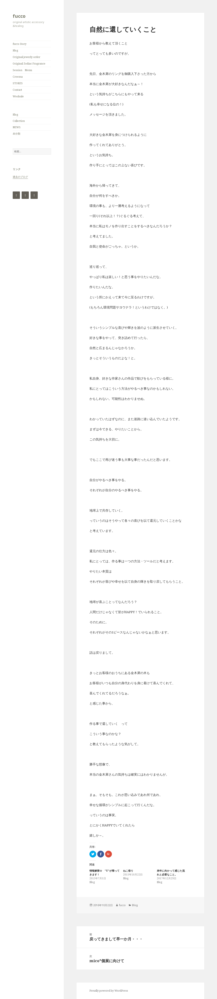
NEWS (17, 127)
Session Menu (22, 70)
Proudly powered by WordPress (108, 990)
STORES (18, 83)
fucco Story (19, 44)
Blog (15, 50)
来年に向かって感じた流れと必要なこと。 (171, 872)
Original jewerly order (26, 57)
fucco (19, 16)
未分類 (16, 133)
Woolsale (18, 96)
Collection (19, 121)
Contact (17, 90)
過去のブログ (20, 177)
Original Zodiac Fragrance (29, 63)
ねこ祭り (128, 870)
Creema (18, 76)
